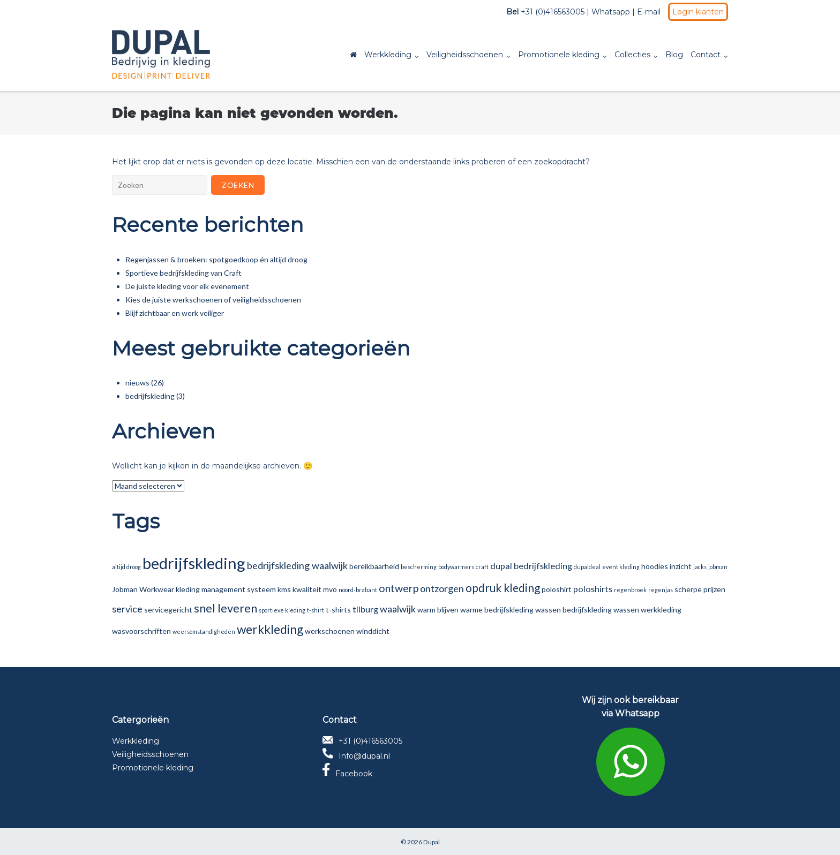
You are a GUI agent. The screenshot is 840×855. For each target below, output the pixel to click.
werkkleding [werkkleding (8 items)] (270, 629)
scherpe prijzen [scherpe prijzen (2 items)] (699, 589)
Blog (674, 54)
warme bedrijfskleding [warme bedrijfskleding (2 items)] (497, 609)
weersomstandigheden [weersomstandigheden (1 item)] (203, 631)
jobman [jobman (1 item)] (718, 566)
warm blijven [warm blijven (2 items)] (438, 609)
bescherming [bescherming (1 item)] (419, 566)
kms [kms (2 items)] (284, 589)
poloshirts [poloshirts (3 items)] (592, 589)
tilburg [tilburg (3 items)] (365, 609)
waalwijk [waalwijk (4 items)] (398, 609)
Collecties (632, 54)
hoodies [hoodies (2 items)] (654, 566)
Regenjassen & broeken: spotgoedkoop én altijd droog (216, 259)
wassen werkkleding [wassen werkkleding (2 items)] (647, 609)
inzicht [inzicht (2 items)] (681, 566)
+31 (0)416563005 (362, 741)
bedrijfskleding (150, 395)
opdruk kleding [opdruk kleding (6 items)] (503, 587)
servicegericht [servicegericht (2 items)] (168, 609)
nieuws (137, 382)
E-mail (649, 12)
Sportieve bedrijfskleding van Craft (183, 272)
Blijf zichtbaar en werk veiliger (174, 312)
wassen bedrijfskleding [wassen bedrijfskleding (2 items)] (573, 609)
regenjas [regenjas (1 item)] (660, 589)
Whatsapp (610, 12)
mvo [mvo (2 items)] (330, 589)
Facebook (347, 773)
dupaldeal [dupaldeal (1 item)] (587, 566)
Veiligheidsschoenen (464, 54)
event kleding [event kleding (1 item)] (621, 566)
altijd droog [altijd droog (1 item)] (126, 566)
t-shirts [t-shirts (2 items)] (338, 609)
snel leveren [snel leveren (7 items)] (225, 608)
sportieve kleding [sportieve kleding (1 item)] (282, 610)
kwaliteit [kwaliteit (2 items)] (306, 589)
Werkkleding (387, 54)
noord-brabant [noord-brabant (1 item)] (358, 589)
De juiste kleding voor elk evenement (187, 286)
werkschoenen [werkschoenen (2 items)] (330, 630)
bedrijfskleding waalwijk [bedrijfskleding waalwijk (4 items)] (297, 565)
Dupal (431, 842)
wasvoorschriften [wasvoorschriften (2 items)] (141, 630)
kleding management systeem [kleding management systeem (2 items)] (226, 589)
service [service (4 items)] (127, 609)
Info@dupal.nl (356, 756)
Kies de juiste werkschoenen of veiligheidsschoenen (213, 299)
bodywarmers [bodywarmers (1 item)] (456, 566)
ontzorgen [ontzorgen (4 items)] (442, 588)
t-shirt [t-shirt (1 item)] (315, 610)
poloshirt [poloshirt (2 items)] (557, 589)
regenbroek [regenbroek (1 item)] (630, 589)
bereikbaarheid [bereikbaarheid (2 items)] (374, 566)
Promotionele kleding (558, 54)
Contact (706, 54)
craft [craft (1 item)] (482, 566)
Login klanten (698, 12)
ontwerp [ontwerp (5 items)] (398, 588)
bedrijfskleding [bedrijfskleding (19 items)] (193, 563)
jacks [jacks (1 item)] (700, 566)
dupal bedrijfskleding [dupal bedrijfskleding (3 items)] (531, 566)
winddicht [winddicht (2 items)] (372, 630)
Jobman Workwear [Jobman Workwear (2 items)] (143, 589)
